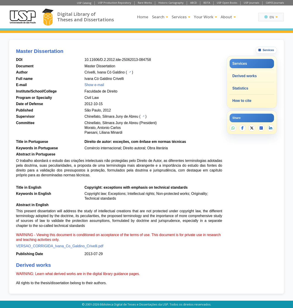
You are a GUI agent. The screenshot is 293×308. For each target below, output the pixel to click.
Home (142, 16)
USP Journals (251, 2)
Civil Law (91, 98)
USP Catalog (84, 3)
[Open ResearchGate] (261, 128)
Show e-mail (94, 85)
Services (181, 16)
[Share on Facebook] (242, 128)
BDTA (206, 2)
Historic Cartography (171, 2)
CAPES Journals (275, 2)
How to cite (241, 101)
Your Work (205, 16)
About (228, 16)
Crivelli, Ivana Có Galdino (104, 72)
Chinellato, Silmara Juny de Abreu (111, 116)
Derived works (244, 76)
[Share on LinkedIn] (270, 128)
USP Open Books (227, 2)
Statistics (240, 88)
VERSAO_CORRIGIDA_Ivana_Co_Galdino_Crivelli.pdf (59, 246)
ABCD (193, 2)
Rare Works (145, 2)
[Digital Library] (48, 17)
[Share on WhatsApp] (233, 128)
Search (160, 16)
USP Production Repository (114, 2)
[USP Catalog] (129, 72)
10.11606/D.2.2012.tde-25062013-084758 (117, 60)
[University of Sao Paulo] (22, 17)
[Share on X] (251, 128)
